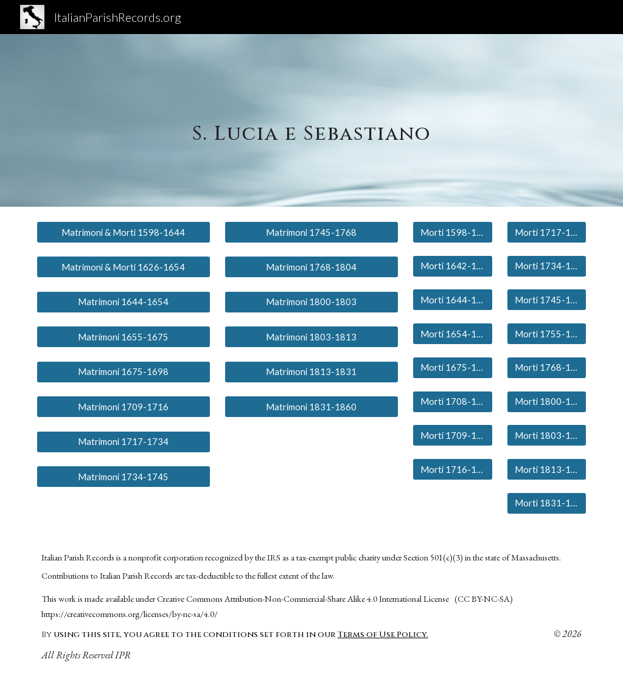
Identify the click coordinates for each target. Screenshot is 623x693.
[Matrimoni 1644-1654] (123, 302)
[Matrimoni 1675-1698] (123, 372)
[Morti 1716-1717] (452, 469)
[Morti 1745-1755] (546, 300)
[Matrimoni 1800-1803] (311, 302)
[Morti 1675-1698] (452, 368)
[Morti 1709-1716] (452, 435)
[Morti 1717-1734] (546, 232)
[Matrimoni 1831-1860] (311, 407)
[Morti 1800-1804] (546, 401)
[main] (311, 120)
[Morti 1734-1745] (546, 266)
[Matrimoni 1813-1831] (311, 372)
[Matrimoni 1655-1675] (123, 337)
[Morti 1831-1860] (546, 503)
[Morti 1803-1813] (546, 435)
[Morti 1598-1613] (452, 232)
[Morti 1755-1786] (546, 334)
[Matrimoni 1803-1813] (311, 337)
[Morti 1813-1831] (546, 469)
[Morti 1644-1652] (452, 300)
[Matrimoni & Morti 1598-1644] (123, 232)
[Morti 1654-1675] (452, 334)
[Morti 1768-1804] (546, 368)
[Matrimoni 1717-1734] (123, 442)
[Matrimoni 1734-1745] (123, 477)
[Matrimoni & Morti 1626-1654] (123, 267)
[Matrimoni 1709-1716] (123, 407)
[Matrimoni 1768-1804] (311, 267)
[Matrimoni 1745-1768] (311, 232)
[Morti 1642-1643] (452, 266)
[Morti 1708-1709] (452, 401)
